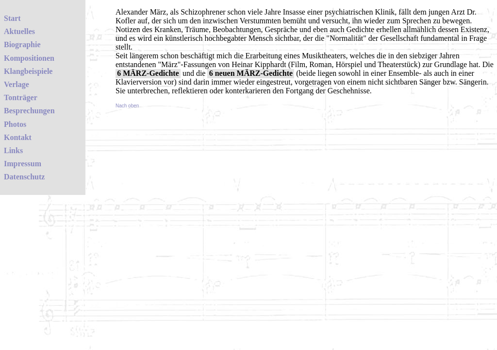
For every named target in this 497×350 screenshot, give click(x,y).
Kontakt (18, 137)
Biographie (22, 44)
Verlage (16, 84)
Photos (15, 124)
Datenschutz (24, 177)
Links (13, 150)
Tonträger (20, 97)
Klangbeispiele (28, 71)
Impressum (22, 163)
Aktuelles (19, 31)
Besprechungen (29, 110)
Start (12, 18)
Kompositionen (29, 58)
